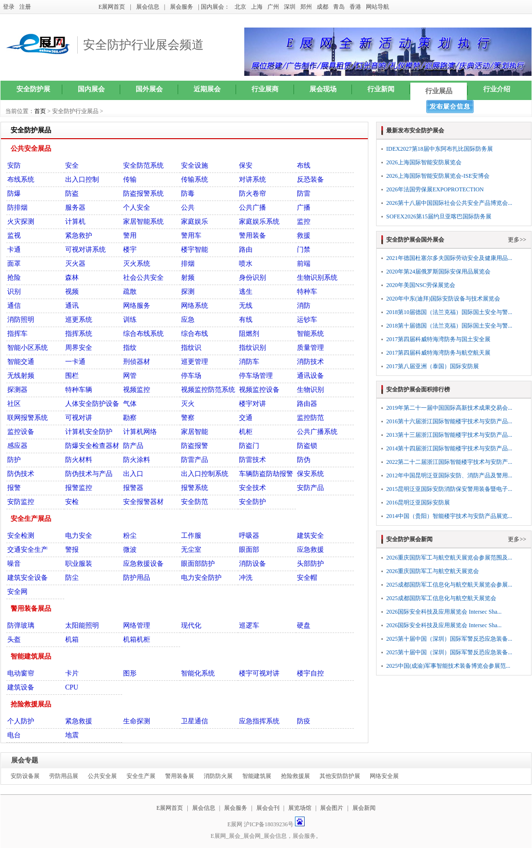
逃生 (245, 291)
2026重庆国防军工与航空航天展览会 (432, 571)
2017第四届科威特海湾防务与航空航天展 (438, 352)
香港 (355, 6)
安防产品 (310, 487)
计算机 (75, 221)
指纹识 (191, 347)
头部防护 (310, 563)
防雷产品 (194, 459)
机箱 (72, 639)
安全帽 (307, 577)
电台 (14, 735)
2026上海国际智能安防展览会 (424, 162)
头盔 (14, 639)
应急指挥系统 (259, 721)
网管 (130, 375)
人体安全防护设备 (92, 403)
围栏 (72, 375)
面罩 (14, 263)
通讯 (72, 305)
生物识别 (310, 389)
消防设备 (252, 563)
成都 (322, 6)
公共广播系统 (317, 431)
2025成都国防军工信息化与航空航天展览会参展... (449, 584)
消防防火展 (218, 776)
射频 (188, 277)
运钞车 (307, 319)
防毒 (188, 193)
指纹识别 (252, 347)
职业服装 (78, 563)
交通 (245, 417)
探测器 (17, 389)
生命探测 (136, 721)
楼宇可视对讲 (259, 673)
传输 (130, 179)
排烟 (188, 263)
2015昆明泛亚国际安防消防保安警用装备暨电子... (449, 489)
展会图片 (332, 808)
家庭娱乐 (194, 221)
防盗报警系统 (143, 193)
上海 (257, 6)
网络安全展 (384, 776)
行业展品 (438, 91)
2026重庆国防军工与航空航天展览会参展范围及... (449, 557)
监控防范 (310, 417)
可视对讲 (78, 417)
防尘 (72, 577)
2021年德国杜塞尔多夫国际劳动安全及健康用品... (449, 258)
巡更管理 (194, 361)
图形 (130, 673)
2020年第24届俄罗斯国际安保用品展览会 (438, 271)
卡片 (72, 673)
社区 (14, 403)
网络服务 (136, 305)
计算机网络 (140, 431)
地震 (72, 735)
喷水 (245, 263)
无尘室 (191, 549)
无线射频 (20, 375)
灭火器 (75, 263)
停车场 (191, 375)
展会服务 (181, 6)
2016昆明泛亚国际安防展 (418, 502)
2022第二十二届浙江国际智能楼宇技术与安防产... (449, 462)
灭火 (188, 403)
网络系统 (194, 305)
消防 (303, 305)
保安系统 (310, 473)
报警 (14, 487)
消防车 (249, 361)
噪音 (14, 563)
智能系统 (310, 333)
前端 (303, 263)
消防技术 (310, 361)
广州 (273, 6)
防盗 (72, 193)
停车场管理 (256, 375)
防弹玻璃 (20, 625)
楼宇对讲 (252, 403)
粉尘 (130, 535)
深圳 (289, 6)
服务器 (75, 207)
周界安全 (78, 347)
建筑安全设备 (27, 577)
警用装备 (252, 235)
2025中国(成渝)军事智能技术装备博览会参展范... (448, 665)
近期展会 (207, 89)
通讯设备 (310, 375)
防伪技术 (20, 473)
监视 (14, 235)
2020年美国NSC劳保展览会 (420, 285)
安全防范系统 (143, 165)
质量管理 (310, 347)
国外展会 (149, 89)
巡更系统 (78, 319)
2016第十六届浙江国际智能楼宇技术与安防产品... (449, 421)
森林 (72, 277)
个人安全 (136, 207)
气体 (130, 403)
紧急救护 (78, 235)
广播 (303, 207)
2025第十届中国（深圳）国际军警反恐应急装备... (449, 638)
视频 (72, 291)
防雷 (303, 193)
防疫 (303, 721)
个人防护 (20, 721)
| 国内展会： (213, 6)
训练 (130, 319)
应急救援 (310, 549)
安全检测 (20, 535)
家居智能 (194, 431)
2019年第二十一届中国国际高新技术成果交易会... (449, 407)
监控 (303, 221)
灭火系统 (136, 263)
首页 (40, 111)
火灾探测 (20, 221)
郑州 (306, 6)
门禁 (303, 249)
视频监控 (136, 389)
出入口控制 (82, 179)
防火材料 (78, 459)
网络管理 (136, 625)
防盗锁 (307, 445)
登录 (8, 6)
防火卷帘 (252, 193)
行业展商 (265, 89)
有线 (245, 319)
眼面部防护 (198, 563)
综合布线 (194, 333)
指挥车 (17, 333)
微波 (130, 549)
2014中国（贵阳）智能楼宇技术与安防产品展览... (449, 516)
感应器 (17, 445)
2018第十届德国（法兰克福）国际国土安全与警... (449, 325)
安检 (72, 501)
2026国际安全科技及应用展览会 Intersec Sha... (444, 611)
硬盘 (303, 625)
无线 (245, 305)
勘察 (130, 417)
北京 (240, 6)
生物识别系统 (317, 277)
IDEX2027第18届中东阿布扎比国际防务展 (439, 148)
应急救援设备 (143, 563)
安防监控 (20, 501)
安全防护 (252, 501)
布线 (303, 165)
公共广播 (252, 207)
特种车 (307, 291)
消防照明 (20, 319)
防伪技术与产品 (88, 473)
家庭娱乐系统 (259, 221)
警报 (72, 549)
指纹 (130, 347)
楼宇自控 (310, 673)
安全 (72, 165)
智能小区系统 (27, 347)
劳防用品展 (63, 776)
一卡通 (75, 361)
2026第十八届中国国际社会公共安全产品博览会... (449, 203)
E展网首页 (111, 6)
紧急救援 (78, 721)
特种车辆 (78, 389)
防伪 (303, 459)
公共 (188, 207)
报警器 (133, 487)
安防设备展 (25, 776)
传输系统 (194, 179)
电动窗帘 (20, 673)
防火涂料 (136, 459)
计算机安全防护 (88, 431)
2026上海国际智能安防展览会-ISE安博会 (438, 175)
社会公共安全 (143, 277)
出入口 (133, 473)
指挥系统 (78, 333)
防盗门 (249, 445)
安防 (14, 165)
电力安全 (78, 535)
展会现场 (322, 89)
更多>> (517, 239)
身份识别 (252, 277)
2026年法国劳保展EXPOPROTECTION (435, 189)
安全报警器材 (143, 501)
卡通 (14, 249)
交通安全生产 (27, 549)
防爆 (14, 193)
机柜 (245, 431)
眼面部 (249, 549)
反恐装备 (310, 179)
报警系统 (194, 487)
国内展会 (91, 89)
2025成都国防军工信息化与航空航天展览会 (441, 598)
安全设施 (194, 165)
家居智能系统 (143, 221)
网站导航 (377, 6)
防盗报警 (194, 445)
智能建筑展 (256, 776)
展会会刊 (268, 808)
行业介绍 (496, 89)
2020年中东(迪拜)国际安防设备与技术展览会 (443, 298)
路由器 (307, 403)
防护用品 (136, 577)
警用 (130, 235)
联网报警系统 (27, 417)
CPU (71, 687)
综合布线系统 (143, 333)
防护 (14, 459)
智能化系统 (198, 673)
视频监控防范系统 (208, 389)
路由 (245, 249)
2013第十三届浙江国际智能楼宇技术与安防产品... (449, 434)
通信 (14, 305)
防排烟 (17, 207)
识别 (14, 291)
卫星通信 (194, 721)
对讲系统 (252, 179)
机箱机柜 (136, 639)
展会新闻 (364, 808)
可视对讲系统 (85, 249)
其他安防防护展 (340, 776)
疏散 (130, 291)
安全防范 (194, 501)
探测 (188, 291)
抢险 (14, 277)
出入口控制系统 (204, 473)
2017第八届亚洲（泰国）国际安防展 (432, 366)
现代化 (191, 625)
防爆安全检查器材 (92, 445)
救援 (303, 235)
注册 (25, 6)
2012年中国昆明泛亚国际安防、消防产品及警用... (449, 475)
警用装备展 (179, 776)
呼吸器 (249, 535)
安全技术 (252, 487)
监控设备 (20, 431)
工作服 (191, 535)
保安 (245, 165)
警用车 (191, 235)
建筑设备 (20, 687)
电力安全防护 (201, 577)
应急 (188, 319)
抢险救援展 (295, 776)
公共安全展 (102, 776)
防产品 (133, 445)
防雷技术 (252, 459)
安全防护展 (33, 89)
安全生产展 (140, 776)
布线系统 (20, 179)
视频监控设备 (259, 389)
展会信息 (147, 6)
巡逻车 (249, 625)
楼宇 (130, 249)
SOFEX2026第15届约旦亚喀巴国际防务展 (438, 216)
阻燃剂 (249, 333)
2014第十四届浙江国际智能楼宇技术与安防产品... (449, 448)
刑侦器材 (136, 361)
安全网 (17, 591)
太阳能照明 (82, 625)
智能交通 (20, 361)
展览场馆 (299, 808)
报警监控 (78, 487)
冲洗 (245, 577)
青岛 (339, 6)
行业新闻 (380, 89)
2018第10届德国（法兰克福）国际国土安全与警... (449, 312)
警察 (188, 417)
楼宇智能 (194, 249)
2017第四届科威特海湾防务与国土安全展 (438, 339)
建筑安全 (310, 535)
